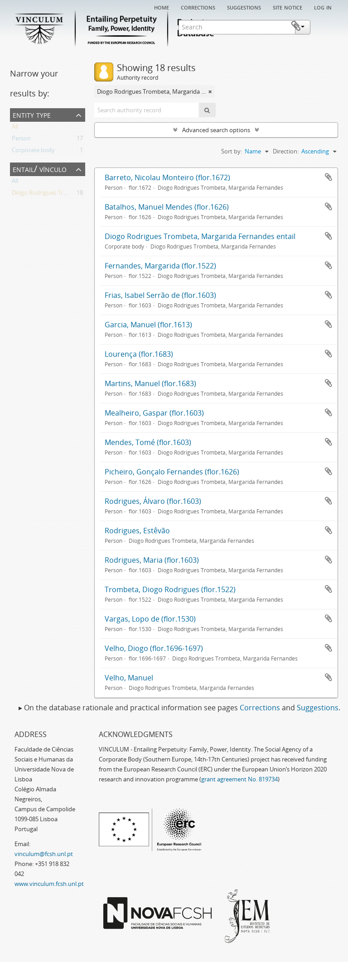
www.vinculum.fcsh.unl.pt (49, 884)
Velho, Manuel (129, 678)
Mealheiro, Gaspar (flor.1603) (154, 413)
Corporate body (33, 152)
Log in (323, 7)
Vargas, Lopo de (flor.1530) (150, 619)
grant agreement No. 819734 (239, 779)
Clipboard (324, 26)
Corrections (198, 7)
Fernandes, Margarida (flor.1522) (160, 266)
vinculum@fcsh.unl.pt (43, 854)
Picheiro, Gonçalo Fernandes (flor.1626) (172, 472)
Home (161, 7)
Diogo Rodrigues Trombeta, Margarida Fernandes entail (200, 236)
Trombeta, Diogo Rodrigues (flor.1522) (170, 589)
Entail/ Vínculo (40, 169)
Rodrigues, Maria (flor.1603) (152, 560)
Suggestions (244, 7)
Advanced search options (216, 130)
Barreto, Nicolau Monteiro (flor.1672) (167, 177)
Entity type (32, 114)
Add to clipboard (328, 177)
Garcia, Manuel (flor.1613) (148, 325)
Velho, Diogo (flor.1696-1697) (154, 648)
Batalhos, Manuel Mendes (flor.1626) (167, 207)
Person (21, 140)
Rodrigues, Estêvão (137, 531)
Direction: (286, 151)
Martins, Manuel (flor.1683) (150, 383)
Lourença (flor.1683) (139, 354)
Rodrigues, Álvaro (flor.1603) (153, 501)
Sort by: (231, 151)
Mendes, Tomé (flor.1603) (148, 442)
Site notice (287, 7)
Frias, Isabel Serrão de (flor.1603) (160, 295)
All (15, 128)
